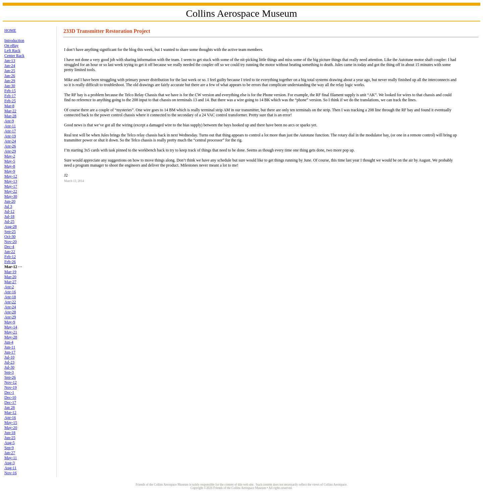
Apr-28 (10, 312)
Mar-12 (10, 412)
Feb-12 (10, 256)
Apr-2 (9, 287)
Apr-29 (10, 151)
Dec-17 (10, 402)
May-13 (10, 181)
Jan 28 (9, 407)
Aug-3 (9, 462)
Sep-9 (9, 447)
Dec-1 (9, 392)
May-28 (10, 337)
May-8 (9, 166)
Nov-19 (10, 387)
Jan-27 (9, 452)
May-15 (10, 422)
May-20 (10, 427)
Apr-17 (10, 131)
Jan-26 (9, 75)
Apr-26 (10, 146)
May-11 (10, 457)
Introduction (14, 40)
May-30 (10, 196)
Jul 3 (8, 206)
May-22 (10, 191)
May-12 (10, 176)
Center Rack (14, 55)
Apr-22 (10, 302)
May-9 (9, 171)
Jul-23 (9, 362)
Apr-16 (10, 292)
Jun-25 (9, 437)
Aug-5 (9, 442)
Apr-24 (10, 141)
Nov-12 (10, 382)
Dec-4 (9, 246)
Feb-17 (10, 96)
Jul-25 (9, 221)
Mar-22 (10, 111)
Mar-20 (10, 276)
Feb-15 (10, 90)
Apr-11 (10, 126)
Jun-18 (9, 432)
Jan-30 (9, 85)
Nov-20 (10, 241)
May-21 (10, 332)
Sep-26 (10, 377)
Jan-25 (9, 70)
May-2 (9, 156)
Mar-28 (10, 116)
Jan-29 (9, 80)
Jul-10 (9, 357)
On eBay (11, 45)
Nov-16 (10, 473)
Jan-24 (9, 65)
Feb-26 (10, 261)
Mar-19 (10, 271)
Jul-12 (9, 211)
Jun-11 (9, 347)
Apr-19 (10, 136)
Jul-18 (9, 216)
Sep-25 (10, 231)
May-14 (10, 327)
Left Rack (12, 50)
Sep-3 (9, 372)
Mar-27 (10, 282)
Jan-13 (9, 60)
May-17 (10, 186)
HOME (10, 30)
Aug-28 (10, 226)
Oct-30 (9, 236)
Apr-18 (10, 297)
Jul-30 (9, 367)
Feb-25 (10, 101)
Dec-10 (10, 397)
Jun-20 (9, 201)
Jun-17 (9, 352)
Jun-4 (8, 342)
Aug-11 (10, 468)
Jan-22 (9, 251)
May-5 (9, 161)
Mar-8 (9, 106)
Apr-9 (9, 121)
